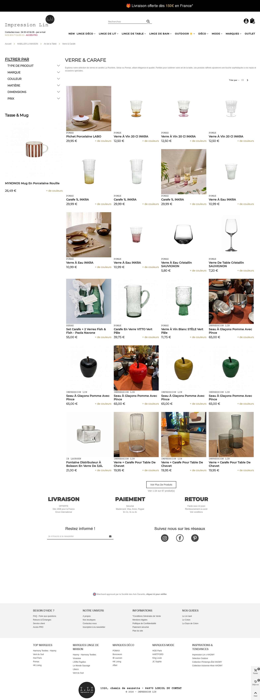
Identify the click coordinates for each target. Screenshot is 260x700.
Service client (39, 623)
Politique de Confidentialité (144, 623)
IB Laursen (117, 658)
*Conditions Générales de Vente (146, 616)
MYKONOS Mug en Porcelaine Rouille (32, 183)
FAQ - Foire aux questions (44, 616)
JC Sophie (157, 661)
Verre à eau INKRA (222, 199)
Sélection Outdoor (200, 658)
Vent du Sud (38, 654)
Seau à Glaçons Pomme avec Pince (230, 331)
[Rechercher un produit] (148, 21)
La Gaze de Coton (190, 623)
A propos (87, 616)
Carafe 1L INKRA (77, 199)
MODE (216, 33)
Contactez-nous (90, 623)
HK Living (37, 665)
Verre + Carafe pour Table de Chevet (135, 464)
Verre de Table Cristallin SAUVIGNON (226, 264)
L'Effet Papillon (79, 662)
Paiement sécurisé (140, 627)
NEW (71, 33)
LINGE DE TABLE (133, 33)
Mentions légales (139, 620)
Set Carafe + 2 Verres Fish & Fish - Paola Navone (86, 331)
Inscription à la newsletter (94, 627)
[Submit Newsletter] (110, 536)
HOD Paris (157, 651)
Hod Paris (37, 658)
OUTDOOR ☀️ (184, 33)
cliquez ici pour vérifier (156, 594)
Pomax (36, 661)
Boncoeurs (117, 654)
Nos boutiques (89, 620)
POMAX (116, 651)
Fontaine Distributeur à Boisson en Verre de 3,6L (84, 464)
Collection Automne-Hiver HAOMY (207, 665)
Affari (115, 665)
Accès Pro (31, 35)
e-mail (42, 32)
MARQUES (232, 33)
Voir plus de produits (161, 484)
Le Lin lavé (187, 616)
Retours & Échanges (42, 620)
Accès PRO (38, 627)
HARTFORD (157, 654)
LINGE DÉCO (85, 33)
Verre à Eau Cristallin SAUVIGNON (176, 264)
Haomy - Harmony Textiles (84, 655)
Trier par (234, 80)
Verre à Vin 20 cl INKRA (131, 136)
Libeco (76, 669)
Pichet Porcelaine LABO (83, 136)
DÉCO (202, 33)
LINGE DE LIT (107, 33)
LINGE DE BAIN (159, 33)
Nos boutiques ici (14, 35)
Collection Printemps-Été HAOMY (207, 662)
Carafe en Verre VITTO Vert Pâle (133, 331)
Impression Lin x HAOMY (203, 655)
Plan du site (137, 631)
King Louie (157, 658)
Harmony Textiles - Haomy (44, 651)
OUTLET (250, 33)
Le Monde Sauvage (81, 665)
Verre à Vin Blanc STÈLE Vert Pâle (182, 331)
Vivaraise (77, 658)
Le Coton (186, 620)
